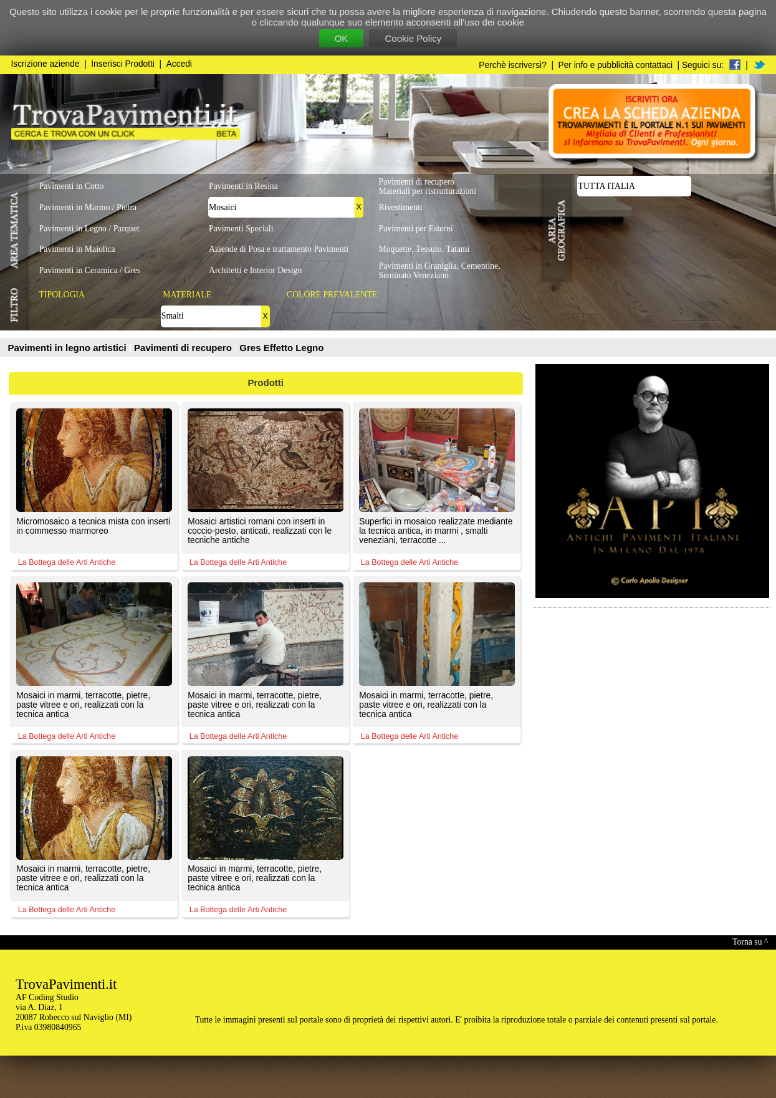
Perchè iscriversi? (513, 65)
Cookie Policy (413, 38)
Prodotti (266, 382)
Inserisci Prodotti (123, 64)
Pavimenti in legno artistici (68, 347)
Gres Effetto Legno (281, 347)
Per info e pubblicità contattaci (615, 65)
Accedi (179, 64)
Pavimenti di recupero (184, 347)
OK (341, 38)
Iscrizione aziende (45, 64)
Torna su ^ (750, 941)
